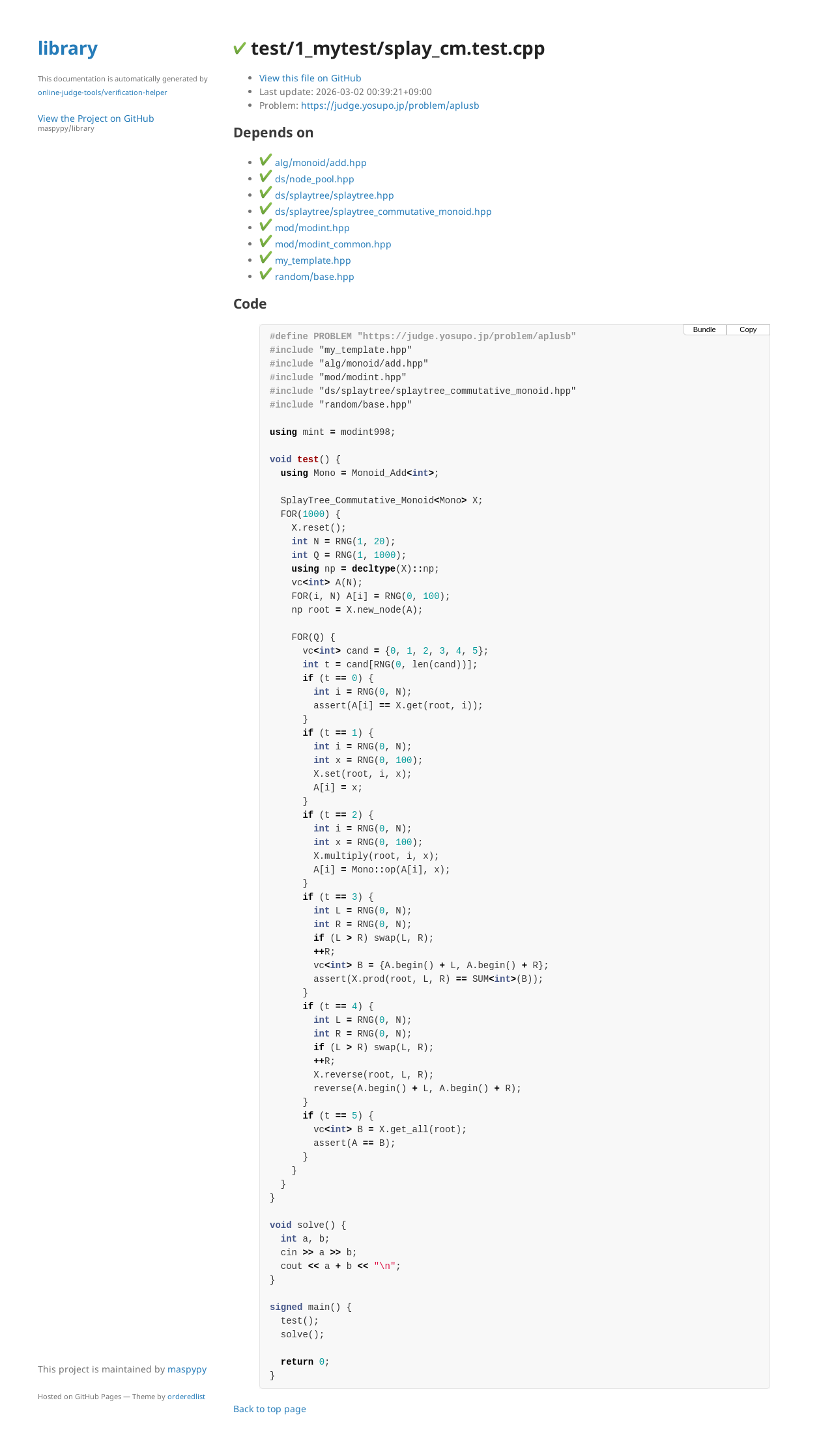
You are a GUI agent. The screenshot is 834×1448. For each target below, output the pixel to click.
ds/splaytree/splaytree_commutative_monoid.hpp (375, 211)
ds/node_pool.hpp (306, 179)
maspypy (187, 1369)
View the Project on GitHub (129, 122)
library (68, 47)
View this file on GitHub (310, 78)
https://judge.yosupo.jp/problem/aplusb (390, 105)
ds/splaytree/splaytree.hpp (326, 195)
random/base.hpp (306, 276)
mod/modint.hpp (304, 227)
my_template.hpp (305, 260)
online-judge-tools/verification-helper (102, 92)
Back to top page (269, 1408)
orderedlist (186, 1396)
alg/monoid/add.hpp (313, 162)
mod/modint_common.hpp (325, 244)
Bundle (704, 329)
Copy (748, 329)
